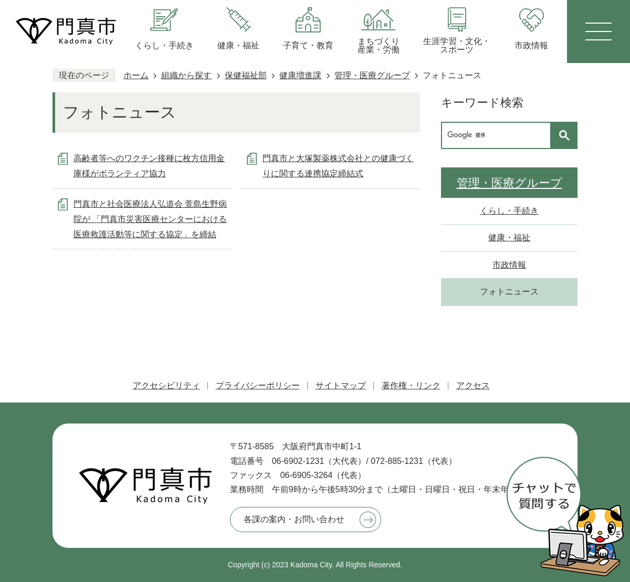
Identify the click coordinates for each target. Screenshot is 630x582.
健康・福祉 (509, 237)
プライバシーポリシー (258, 385)
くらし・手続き (509, 210)
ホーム (136, 75)
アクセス (473, 385)
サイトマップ (341, 385)
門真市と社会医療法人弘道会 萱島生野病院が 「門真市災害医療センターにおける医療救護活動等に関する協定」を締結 (150, 219)
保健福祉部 (246, 75)
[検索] (498, 135)
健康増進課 (300, 75)
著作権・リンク (411, 385)
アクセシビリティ (166, 385)
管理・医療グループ (372, 75)
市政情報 (509, 264)
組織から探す (186, 75)
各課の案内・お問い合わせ (294, 519)
